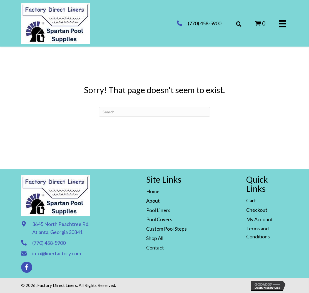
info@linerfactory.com (56, 253)
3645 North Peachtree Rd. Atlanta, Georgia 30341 (60, 228)
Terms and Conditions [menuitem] (258, 232)
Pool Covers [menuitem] (159, 219)
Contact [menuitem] (155, 247)
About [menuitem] (153, 201)
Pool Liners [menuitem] (158, 210)
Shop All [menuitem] (154, 238)
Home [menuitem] (153, 191)
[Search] (154, 112)
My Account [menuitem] (259, 219)
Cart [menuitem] (251, 200)
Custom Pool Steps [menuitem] (166, 229)
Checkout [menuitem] (256, 210)
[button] (26, 267)
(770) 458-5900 (204, 23)
